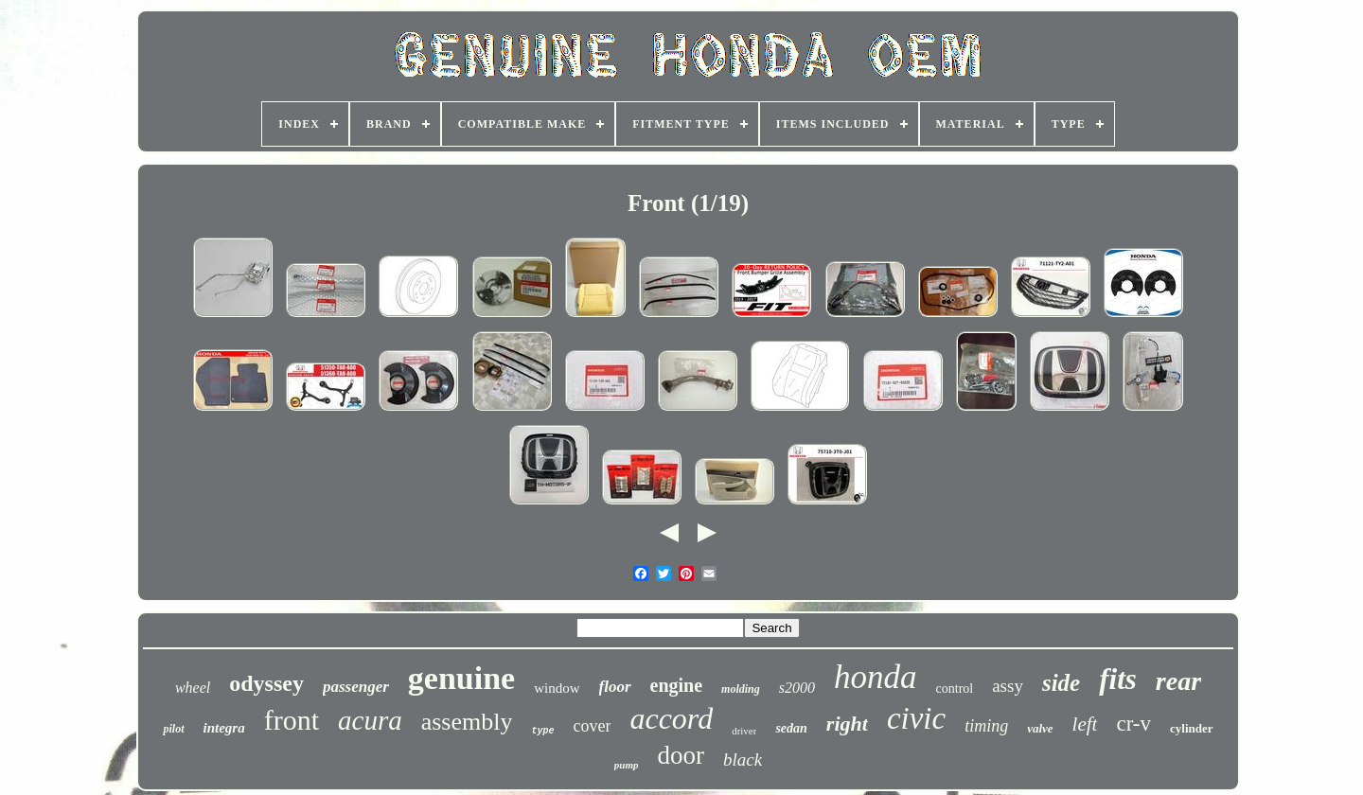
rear (1178, 681)
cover (592, 725)
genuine (461, 678)
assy (1007, 686)
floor (615, 687)
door (681, 755)
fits (1118, 679)
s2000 (797, 688)
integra (224, 727)
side (1061, 683)
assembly (467, 721)
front (291, 719)
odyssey (266, 683)
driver (744, 730)
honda (875, 677)
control (955, 688)
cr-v (1133, 723)
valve (1040, 728)
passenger (356, 687)
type (542, 731)
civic (916, 718)
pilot (173, 728)
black (742, 759)
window (556, 688)
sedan (790, 728)
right (847, 723)
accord (671, 718)
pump (626, 764)
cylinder (1191, 728)
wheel (192, 688)
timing (986, 725)
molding (740, 689)
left (1085, 724)
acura (370, 720)
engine (676, 685)
